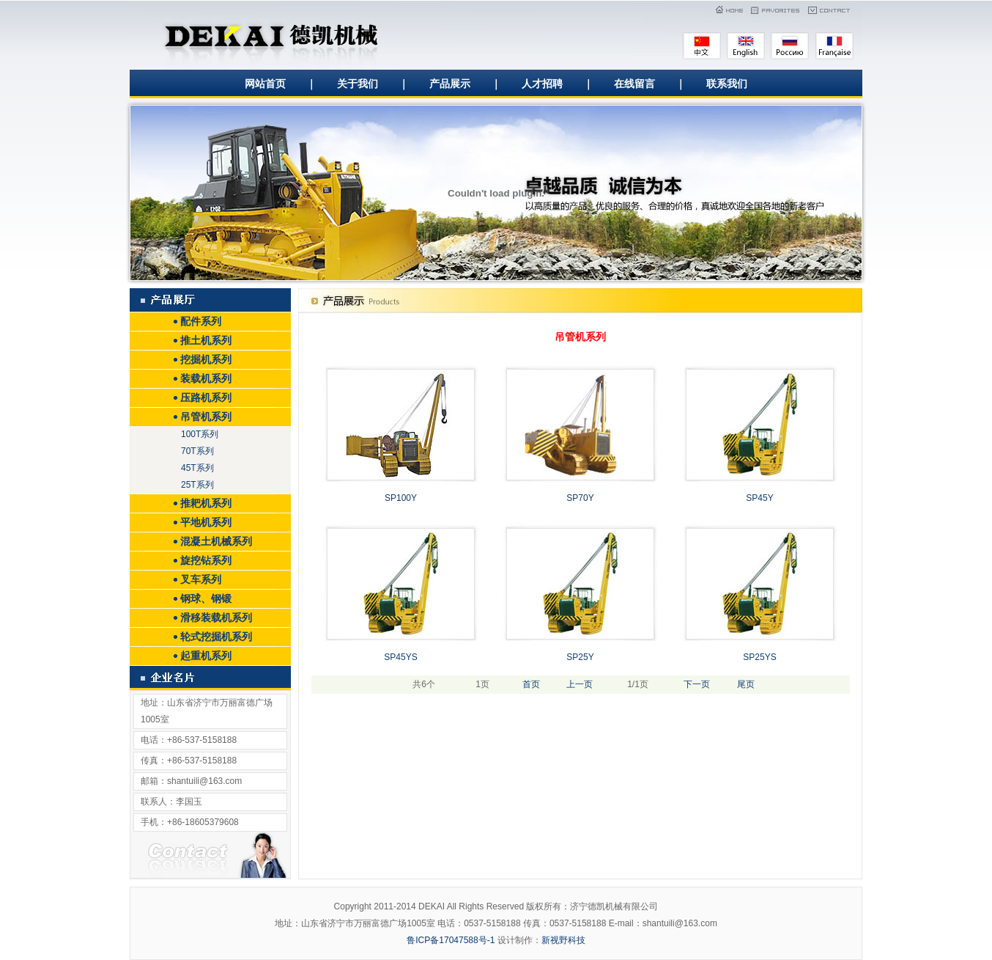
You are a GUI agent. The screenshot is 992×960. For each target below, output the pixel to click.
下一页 (697, 684)
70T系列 (197, 451)
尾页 (746, 684)
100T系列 (199, 434)
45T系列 (197, 468)
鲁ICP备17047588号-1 (451, 940)
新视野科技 (563, 940)
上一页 (579, 684)
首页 (531, 684)
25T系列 (197, 485)
